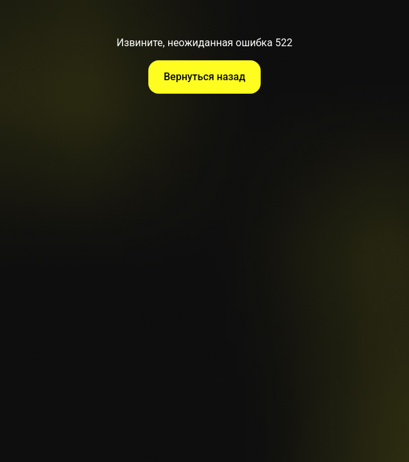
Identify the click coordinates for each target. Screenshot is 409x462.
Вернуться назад (204, 77)
